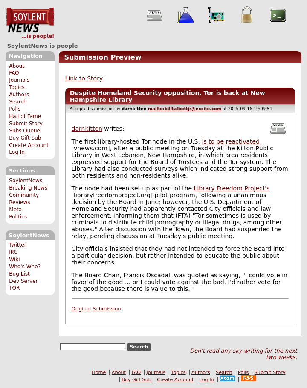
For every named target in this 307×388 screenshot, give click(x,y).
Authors (19, 95)
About (16, 66)
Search (18, 102)
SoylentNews (30, 23)
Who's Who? (25, 267)
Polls (14, 109)
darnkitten (87, 128)
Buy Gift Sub (25, 138)
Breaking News (28, 188)
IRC (13, 252)
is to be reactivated (231, 141)
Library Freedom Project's (232, 188)
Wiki (14, 259)
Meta (15, 210)
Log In (17, 152)
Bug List (19, 274)
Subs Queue (24, 131)
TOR (14, 288)
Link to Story (84, 78)
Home (99, 372)
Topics (17, 87)
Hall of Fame (25, 116)
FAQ (14, 73)
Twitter (17, 245)
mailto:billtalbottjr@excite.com (184, 108)
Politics (18, 217)
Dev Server (23, 281)
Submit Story (26, 123)
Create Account (29, 145)
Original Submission (96, 309)
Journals (19, 80)
